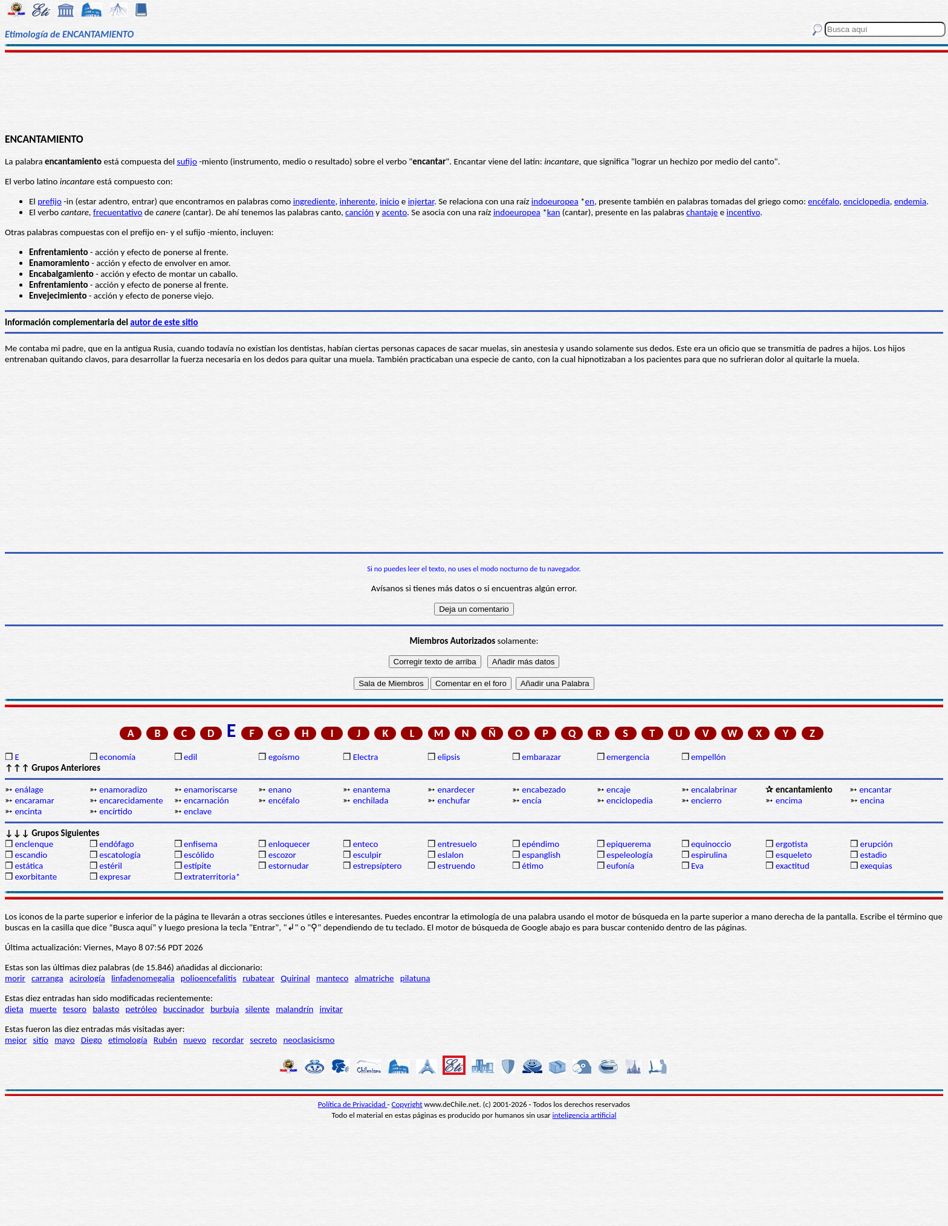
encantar (875, 789)
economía (117, 756)
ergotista (792, 843)
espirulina (709, 854)
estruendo (456, 865)
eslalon (450, 854)
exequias (876, 865)
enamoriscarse (211, 789)
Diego (91, 1039)
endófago (116, 843)
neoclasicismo (308, 1039)
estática (29, 865)
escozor (282, 854)
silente (257, 1009)
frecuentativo (117, 212)
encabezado (544, 789)
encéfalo (823, 201)
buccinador (183, 1009)
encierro (706, 800)
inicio (389, 201)
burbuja (224, 1009)
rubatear (258, 978)
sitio (40, 1039)
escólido (199, 854)
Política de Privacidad (353, 1104)
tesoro (74, 1009)
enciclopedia (866, 201)
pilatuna (415, 978)
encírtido (115, 811)
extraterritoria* (212, 876)
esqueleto (794, 854)
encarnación (206, 800)
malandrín (294, 1009)
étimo (533, 865)
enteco (365, 843)
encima (789, 800)
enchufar (453, 800)
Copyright (407, 1104)
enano (279, 789)
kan (553, 212)
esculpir (367, 854)
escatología (119, 854)
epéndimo (540, 843)
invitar (331, 1009)
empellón (708, 756)
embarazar (541, 756)
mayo (64, 1039)
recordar (228, 1039)
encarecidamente (131, 800)
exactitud (793, 865)
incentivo (744, 212)
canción (359, 212)
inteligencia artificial (585, 1115)
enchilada (371, 800)
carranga (47, 978)
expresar (115, 876)
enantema (372, 789)
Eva (697, 865)
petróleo (141, 1009)
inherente (357, 201)
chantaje (702, 212)
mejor (16, 1039)
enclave (198, 811)
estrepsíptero (377, 865)
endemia (910, 201)
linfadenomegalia (143, 978)
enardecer (456, 789)
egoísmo (284, 756)
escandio (31, 854)
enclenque (34, 843)
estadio (873, 854)
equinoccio (711, 843)
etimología (128, 1039)
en (589, 201)
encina (872, 800)
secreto (263, 1039)
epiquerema (628, 843)
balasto (106, 1009)
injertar (421, 201)
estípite (197, 865)
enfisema (201, 843)
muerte (43, 1009)
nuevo (194, 1039)
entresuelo (456, 843)
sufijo (187, 161)
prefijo (49, 201)
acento (394, 212)
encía (531, 800)
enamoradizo (123, 789)
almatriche (374, 978)
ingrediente (314, 201)
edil (190, 756)
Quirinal (295, 978)
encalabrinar (714, 789)
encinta (28, 811)
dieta (14, 1009)
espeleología (629, 854)
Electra (365, 756)
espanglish (541, 854)
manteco (332, 978)
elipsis (448, 756)
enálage (29, 789)
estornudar (288, 865)
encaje (618, 789)
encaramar (34, 800)
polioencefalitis (208, 978)
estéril (110, 865)
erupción (876, 843)
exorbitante (36, 876)
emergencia (627, 756)
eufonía (620, 865)
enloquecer (289, 843)
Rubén (165, 1039)
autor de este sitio (164, 322)
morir (15, 978)
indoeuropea (555, 201)
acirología (87, 978)
